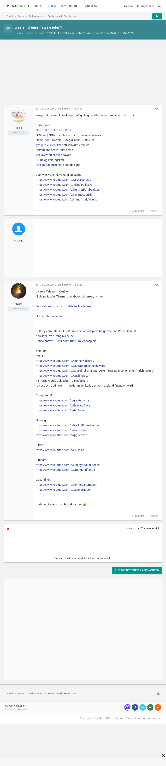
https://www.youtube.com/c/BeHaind (60, 450)
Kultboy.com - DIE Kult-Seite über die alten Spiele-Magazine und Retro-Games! (86, 331)
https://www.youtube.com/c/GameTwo (61, 430)
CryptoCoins (69, 6)
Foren (52, 6)
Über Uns (118, 718)
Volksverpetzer (45, 155)
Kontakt (97, 718)
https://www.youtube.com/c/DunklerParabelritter (67, 189)
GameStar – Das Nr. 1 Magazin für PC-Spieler (65, 140)
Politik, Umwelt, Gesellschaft (66, 33)
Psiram (40, 150)
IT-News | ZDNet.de (48, 135)
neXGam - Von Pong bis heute (55, 336)
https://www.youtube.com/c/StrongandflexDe (65, 469)
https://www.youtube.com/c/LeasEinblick (62, 370)
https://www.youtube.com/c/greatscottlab (63, 400)
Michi (113, 33)
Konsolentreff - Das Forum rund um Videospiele (66, 341)
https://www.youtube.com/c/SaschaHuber (63, 489)
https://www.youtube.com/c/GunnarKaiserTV (65, 360)
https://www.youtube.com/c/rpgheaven (61, 435)
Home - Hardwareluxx (50, 316)
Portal (38, 6)
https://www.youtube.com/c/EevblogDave (63, 405)
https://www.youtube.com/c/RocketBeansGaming (68, 425)
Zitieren (154, 211)
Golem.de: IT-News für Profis (54, 130)
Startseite (85, 718)
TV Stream (90, 6)
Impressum (149, 718)
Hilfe (107, 718)
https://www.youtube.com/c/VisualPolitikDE (64, 184)
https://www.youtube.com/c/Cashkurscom (63, 375)
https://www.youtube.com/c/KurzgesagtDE (64, 194)
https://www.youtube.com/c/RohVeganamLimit (66, 484)
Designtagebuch (47, 164)
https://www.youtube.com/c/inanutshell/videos (66, 199)
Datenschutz (133, 718)
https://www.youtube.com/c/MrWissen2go (63, 179)
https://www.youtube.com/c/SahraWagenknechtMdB (70, 365)
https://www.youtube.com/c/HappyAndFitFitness (68, 465)
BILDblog (41, 160)
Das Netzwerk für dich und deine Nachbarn (63, 306)
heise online (43, 125)
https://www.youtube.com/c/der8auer (60, 410)
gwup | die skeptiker (48, 145)
